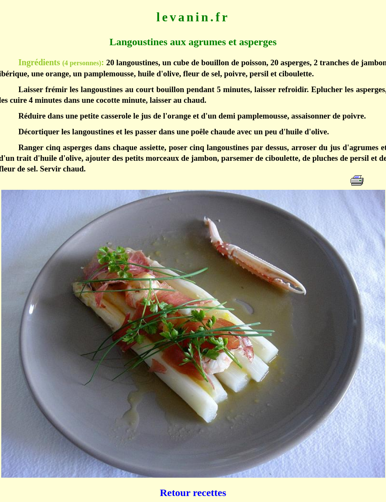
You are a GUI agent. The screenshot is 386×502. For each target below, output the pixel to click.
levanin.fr (193, 17)
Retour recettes (193, 492)
